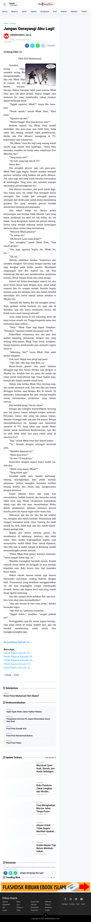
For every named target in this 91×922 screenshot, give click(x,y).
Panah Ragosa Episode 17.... (18, 663)
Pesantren (34, 910)
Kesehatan (44, 11)
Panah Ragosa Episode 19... (19, 656)
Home (6, 23)
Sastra (16, 675)
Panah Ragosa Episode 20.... (18, 652)
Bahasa (41, 762)
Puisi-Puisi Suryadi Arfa (16, 728)
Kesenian (48, 907)
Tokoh (84, 11)
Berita (4, 11)
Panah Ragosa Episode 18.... (19, 660)
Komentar (51, 46)
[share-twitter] (32, 46)
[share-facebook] (27, 46)
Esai (55, 11)
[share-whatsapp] (38, 46)
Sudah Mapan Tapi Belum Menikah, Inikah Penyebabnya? (46, 848)
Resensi (14, 11)
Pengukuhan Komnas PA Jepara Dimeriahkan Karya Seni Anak (28, 720)
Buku (18, 902)
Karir (78, 904)
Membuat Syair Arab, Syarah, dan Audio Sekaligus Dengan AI (45, 768)
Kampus (20, 907)
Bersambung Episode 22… (17, 642)
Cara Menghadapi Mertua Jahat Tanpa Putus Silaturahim (45, 808)
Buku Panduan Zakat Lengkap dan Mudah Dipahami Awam (45, 788)
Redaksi (65, 904)
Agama (33, 11)
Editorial (48, 902)
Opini (24, 11)
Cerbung (8, 675)
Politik (47, 910)
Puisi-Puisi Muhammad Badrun (19, 736)
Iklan (83, 904)
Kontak (72, 904)
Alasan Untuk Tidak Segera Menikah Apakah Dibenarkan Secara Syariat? (45, 828)
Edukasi (74, 11)
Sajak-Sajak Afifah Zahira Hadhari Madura (24, 712)
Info (3, 907)
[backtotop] (45, 915)
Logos (4, 910)
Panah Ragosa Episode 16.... (18, 667)
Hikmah (33, 904)
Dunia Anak (35, 902)
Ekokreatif (6, 904)
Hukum (64, 11)
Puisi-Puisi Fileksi (13, 743)
